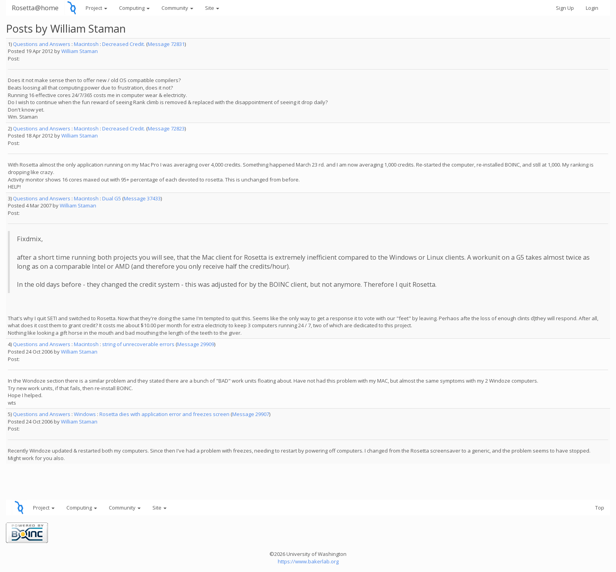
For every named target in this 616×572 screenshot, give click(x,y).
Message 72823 (166, 128)
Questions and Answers (41, 44)
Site (212, 7)
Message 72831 (166, 44)
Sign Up (565, 7)
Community (177, 7)
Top (599, 507)
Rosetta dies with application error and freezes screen (164, 414)
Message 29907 (250, 414)
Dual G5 (111, 198)
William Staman (79, 51)
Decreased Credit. (123, 44)
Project (96, 7)
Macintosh (86, 44)
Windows (85, 414)
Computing (134, 7)
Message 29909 (195, 344)
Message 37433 (142, 198)
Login (592, 7)
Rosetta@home (35, 7)
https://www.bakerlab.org (308, 561)
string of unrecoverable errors (138, 344)
